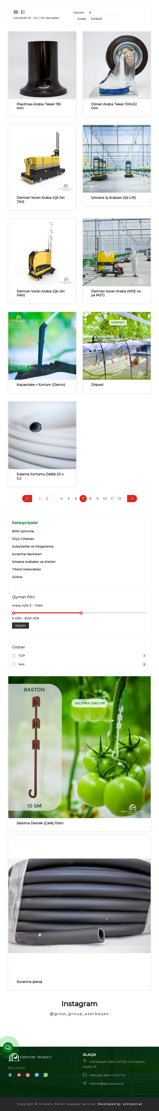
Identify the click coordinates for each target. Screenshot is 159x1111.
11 (112, 498)
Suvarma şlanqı (29, 982)
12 (119, 498)
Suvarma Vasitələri (26, 554)
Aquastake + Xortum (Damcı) (41, 385)
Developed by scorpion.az (120, 1104)
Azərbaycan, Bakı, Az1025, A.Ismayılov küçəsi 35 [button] (114, 1064)
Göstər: (78, 12)
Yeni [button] (82, 664)
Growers (46, 1104)
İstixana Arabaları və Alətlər (33, 562)
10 (105, 498)
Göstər (20, 625)
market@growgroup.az (103, 1083)
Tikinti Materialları (26, 569)
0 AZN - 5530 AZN (25, 618)
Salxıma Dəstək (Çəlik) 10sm (40, 823)
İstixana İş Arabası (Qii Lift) (113, 198)
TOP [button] (82, 655)
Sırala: (82, 19)
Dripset (97, 385)
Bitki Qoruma (23, 531)
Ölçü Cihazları (23, 539)
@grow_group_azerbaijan (79, 1014)
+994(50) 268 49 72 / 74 (104, 1074)
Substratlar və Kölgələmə (32, 546)
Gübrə (17, 577)
